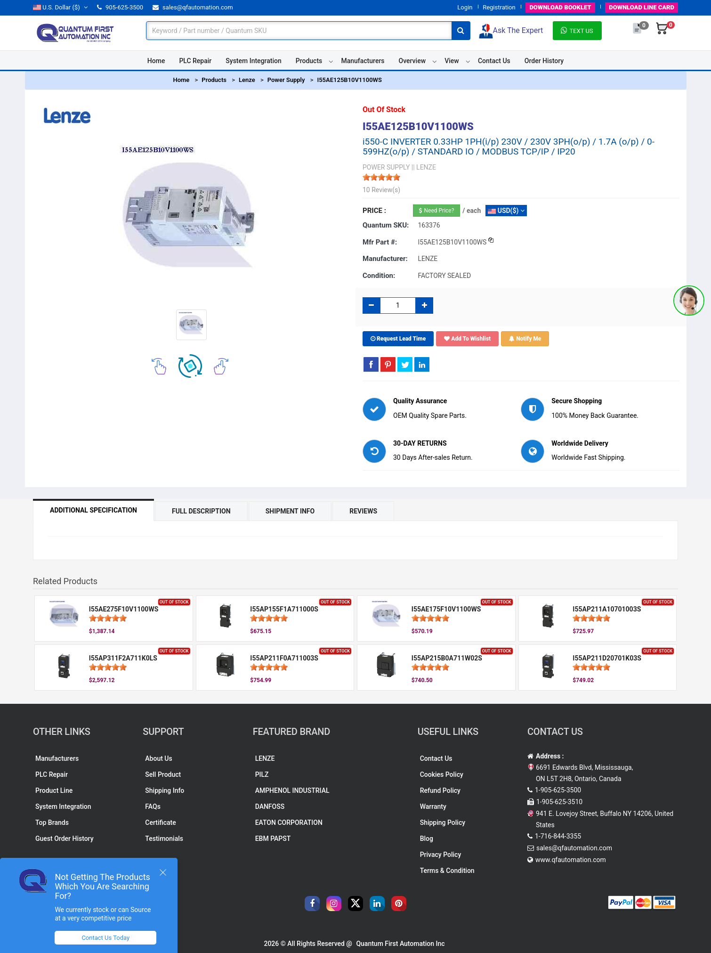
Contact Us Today (105, 937)
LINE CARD (641, 7)
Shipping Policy (442, 822)
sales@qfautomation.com (193, 7)
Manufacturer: (385, 258)
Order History (544, 61)
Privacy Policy (440, 854)
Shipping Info (164, 790)
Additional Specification (93, 510)
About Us (158, 758)
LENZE (265, 758)
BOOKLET (560, 7)
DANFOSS (270, 806)
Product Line (54, 790)
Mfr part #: (380, 242)
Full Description (201, 511)
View (451, 61)
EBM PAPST (273, 838)
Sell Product (163, 774)
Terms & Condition (447, 870)
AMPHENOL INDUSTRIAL (292, 790)
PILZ (262, 774)
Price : (374, 210)
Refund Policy (440, 790)
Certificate (160, 822)
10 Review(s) (381, 190)
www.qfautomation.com (570, 859)
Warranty (433, 806)
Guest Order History (64, 838)
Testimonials (164, 838)
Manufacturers (362, 61)
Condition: (379, 275)
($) (60, 7)
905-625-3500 (120, 7)
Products (309, 61)
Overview (412, 61)
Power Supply (286, 79)
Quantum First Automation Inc (400, 943)
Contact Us (494, 61)
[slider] (381, 177)
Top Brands (52, 822)
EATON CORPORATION (289, 822)
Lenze (247, 79)
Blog (426, 838)
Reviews (363, 511)
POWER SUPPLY (386, 167)
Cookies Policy (441, 774)
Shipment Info (290, 511)
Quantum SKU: (386, 225)
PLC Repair (195, 61)
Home (156, 61)
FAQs (153, 806)
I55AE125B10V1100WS (349, 79)
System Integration (253, 61)
